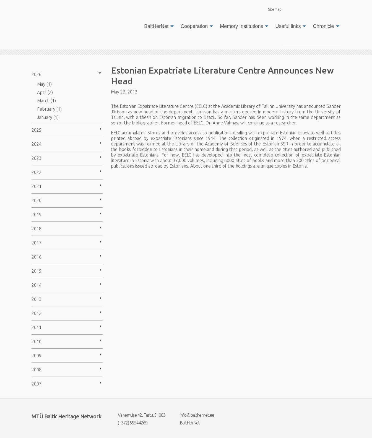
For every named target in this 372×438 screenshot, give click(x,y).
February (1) (49, 108)
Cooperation (194, 26)
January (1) (48, 117)
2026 (36, 74)
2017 (36, 242)
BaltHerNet (156, 26)
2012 (36, 313)
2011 (36, 327)
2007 (36, 383)
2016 (36, 256)
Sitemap (272, 9)
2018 (36, 228)
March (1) (46, 100)
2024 (36, 144)
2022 (36, 172)
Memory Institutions (241, 26)
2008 (36, 369)
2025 (36, 129)
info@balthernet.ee (193, 415)
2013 (36, 299)
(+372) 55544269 (129, 422)
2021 (36, 186)
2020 (36, 200)
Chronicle (323, 26)
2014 (36, 285)
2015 (36, 270)
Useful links (288, 26)
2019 (36, 214)
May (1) (44, 84)
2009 (36, 355)
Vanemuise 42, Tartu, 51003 (138, 415)
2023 (36, 158)
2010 (36, 341)
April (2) (45, 92)
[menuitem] (157, 26)
